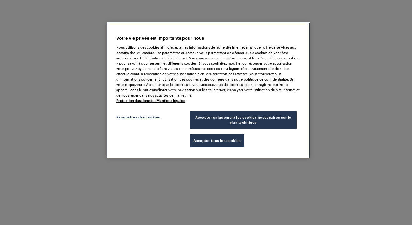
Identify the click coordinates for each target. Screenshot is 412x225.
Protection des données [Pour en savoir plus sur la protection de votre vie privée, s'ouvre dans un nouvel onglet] (136, 100)
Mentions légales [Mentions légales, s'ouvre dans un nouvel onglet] (170, 100)
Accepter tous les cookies (217, 140)
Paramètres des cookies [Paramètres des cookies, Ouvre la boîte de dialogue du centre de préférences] (138, 117)
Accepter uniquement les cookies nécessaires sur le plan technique (243, 119)
